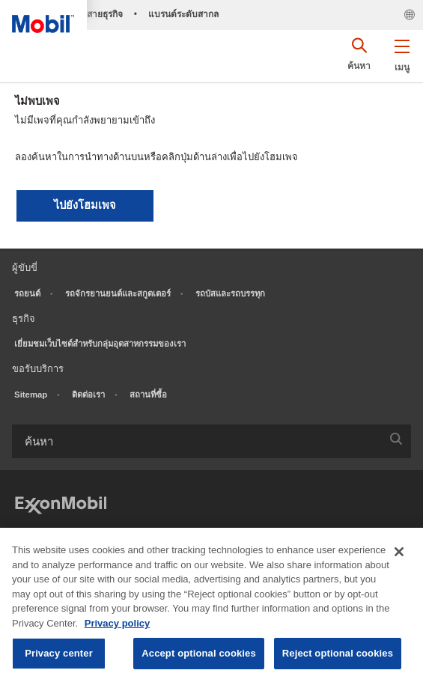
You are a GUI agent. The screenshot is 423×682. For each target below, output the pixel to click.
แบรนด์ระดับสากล (183, 14)
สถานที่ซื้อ (148, 394)
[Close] (399, 551)
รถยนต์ (27, 293)
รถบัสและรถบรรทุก (230, 293)
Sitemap (30, 394)
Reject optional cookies (337, 653)
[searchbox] (196, 441)
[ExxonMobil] (60, 503)
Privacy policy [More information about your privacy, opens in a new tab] (117, 623)
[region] (211, 605)
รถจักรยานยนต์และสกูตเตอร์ (118, 293)
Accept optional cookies (198, 653)
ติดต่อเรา (88, 394)
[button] (401, 52)
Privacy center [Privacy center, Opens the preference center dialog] (59, 653)
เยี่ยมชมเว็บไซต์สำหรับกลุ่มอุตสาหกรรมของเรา (100, 343)
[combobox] (211, 441)
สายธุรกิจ (105, 14)
